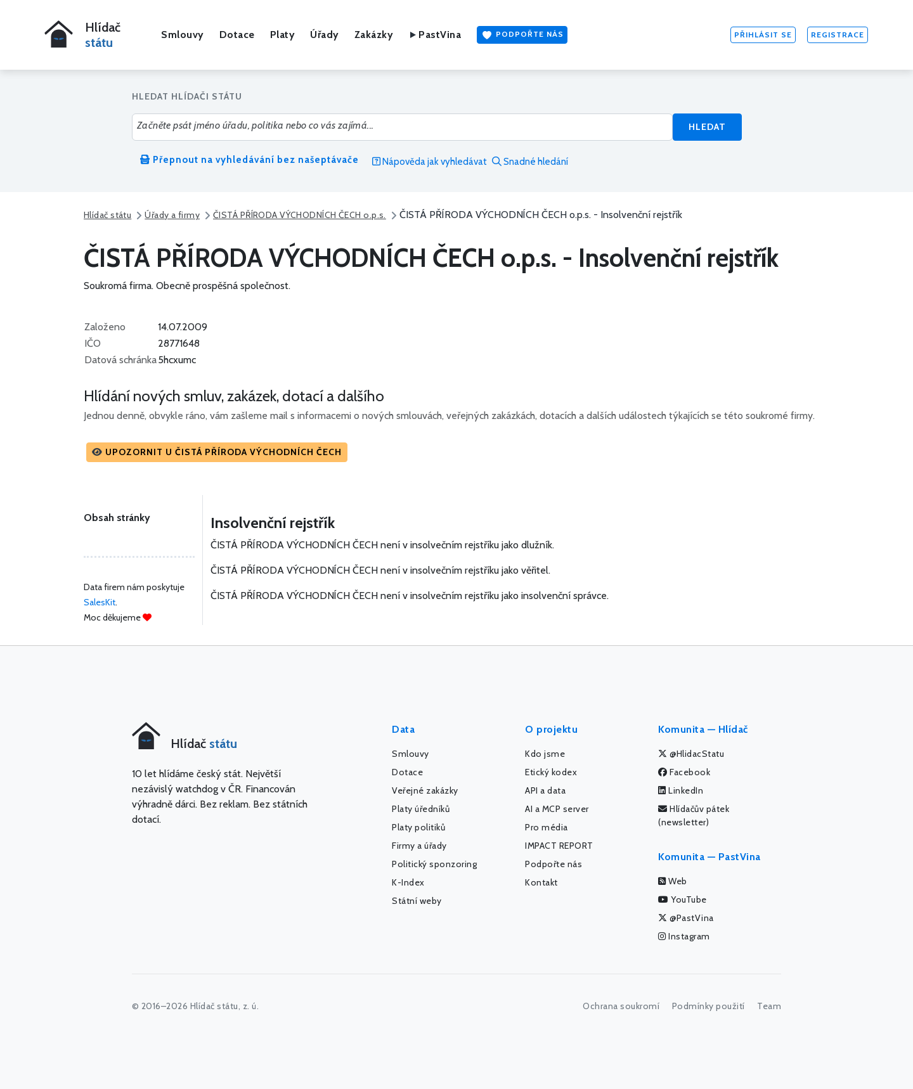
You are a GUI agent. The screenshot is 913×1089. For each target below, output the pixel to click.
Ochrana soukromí (621, 1006)
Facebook (684, 772)
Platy (282, 35)
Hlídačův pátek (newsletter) (693, 815)
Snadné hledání (530, 161)
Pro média (546, 827)
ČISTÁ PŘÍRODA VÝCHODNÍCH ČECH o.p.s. (299, 215)
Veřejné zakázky (425, 790)
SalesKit (99, 602)
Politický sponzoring (434, 864)
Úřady (324, 35)
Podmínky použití (708, 1006)
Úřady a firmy (172, 215)
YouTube (682, 899)
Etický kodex (551, 772)
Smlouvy (182, 35)
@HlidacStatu (691, 753)
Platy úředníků (421, 809)
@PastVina (686, 918)
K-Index (408, 882)
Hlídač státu (107, 215)
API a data (545, 790)
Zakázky (374, 35)
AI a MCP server (557, 809)
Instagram (684, 936)
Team (769, 1006)
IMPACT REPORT (559, 845)
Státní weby (417, 900)
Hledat (707, 126)
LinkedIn (680, 790)
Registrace (837, 34)
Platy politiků (418, 827)
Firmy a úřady (419, 845)
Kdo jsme (545, 753)
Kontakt (541, 882)
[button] (216, 452)
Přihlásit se (763, 34)
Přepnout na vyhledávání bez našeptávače (249, 159)
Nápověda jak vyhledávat (429, 161)
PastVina (434, 35)
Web (672, 881)
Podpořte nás (522, 35)
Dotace (237, 35)
